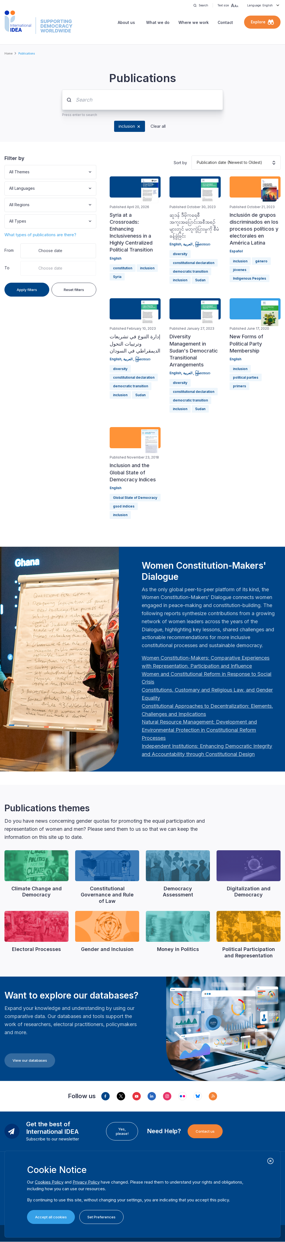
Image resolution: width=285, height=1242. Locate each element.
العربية (188, 244)
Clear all (158, 126)
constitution (122, 268)
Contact (225, 22)
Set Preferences (101, 1217)
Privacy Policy (86, 1182)
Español (236, 251)
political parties (245, 377)
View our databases (30, 1060)
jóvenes (239, 270)
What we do (157, 22)
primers (239, 386)
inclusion (127, 126)
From (9, 250)
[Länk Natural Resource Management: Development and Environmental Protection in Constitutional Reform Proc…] (199, 730)
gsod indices (123, 506)
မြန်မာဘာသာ (202, 244)
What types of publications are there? (40, 234)
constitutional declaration (193, 263)
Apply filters (27, 289)
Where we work (193, 22)
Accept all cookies (51, 1217)
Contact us (205, 1131)
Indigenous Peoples (249, 278)
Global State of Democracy (135, 498)
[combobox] (9, 172)
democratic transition (190, 271)
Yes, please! (122, 1131)
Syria (117, 277)
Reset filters (74, 289)
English (115, 258)
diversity (180, 254)
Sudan (200, 280)
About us (126, 22)
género (261, 261)
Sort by (180, 162)
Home (8, 53)
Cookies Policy (49, 1182)
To (6, 267)
